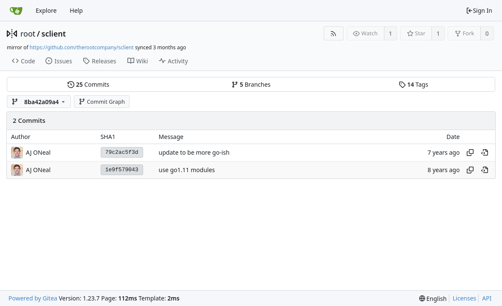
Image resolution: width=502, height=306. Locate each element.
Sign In (479, 10)
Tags (413, 84)
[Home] (16, 10)
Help (76, 10)
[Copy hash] (470, 152)
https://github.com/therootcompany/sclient (82, 47)
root (27, 33)
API (486, 298)
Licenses (465, 298)
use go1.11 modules (187, 170)
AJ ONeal (38, 152)
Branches (251, 84)
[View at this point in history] (484, 152)
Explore (46, 10)
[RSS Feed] (334, 33)
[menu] (433, 299)
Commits (88, 84)
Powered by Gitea (32, 298)
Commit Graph (102, 101)
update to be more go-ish (194, 152)
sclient (54, 33)
